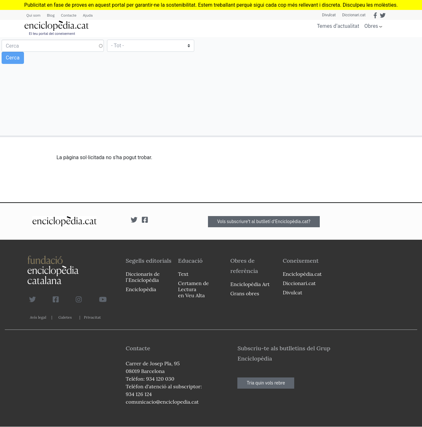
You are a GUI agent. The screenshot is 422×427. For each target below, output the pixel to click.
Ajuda (88, 15)
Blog (51, 15)
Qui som (34, 15)
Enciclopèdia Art (250, 284)
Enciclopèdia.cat (302, 274)
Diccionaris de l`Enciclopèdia (143, 277)
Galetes (65, 317)
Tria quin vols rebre (266, 383)
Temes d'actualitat (338, 26)
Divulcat (329, 15)
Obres (371, 26)
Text (183, 274)
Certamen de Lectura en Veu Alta (193, 289)
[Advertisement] (315, 86)
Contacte (68, 15)
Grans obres (244, 293)
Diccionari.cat (353, 15)
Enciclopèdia (141, 289)
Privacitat (92, 317)
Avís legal (38, 317)
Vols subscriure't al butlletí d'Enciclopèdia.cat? (264, 221)
